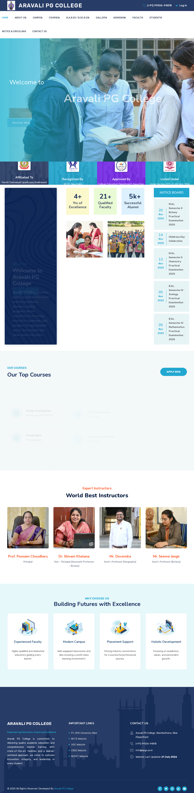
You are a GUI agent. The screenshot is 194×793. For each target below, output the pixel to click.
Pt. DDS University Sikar (84, 728)
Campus (33, 20)
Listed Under (169, 171)
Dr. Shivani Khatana (74, 552)
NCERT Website (79, 751)
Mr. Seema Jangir (166, 552)
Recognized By (73, 171)
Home (6, 20)
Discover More (22, 118)
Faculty (124, 20)
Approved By (121, 171)
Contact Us (186, 20)
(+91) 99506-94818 (159, 5)
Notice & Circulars (164, 20)
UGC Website (78, 740)
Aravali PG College (63, 784)
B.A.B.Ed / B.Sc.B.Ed (70, 20)
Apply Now (170, 364)
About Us (18, 20)
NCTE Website (79, 734)
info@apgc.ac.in (144, 745)
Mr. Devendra (120, 552)
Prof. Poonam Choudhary (28, 552)
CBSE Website (78, 746)
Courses (48, 20)
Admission (108, 20)
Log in (183, 5)
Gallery (92, 20)
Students (140, 20)
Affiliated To (24, 169)
